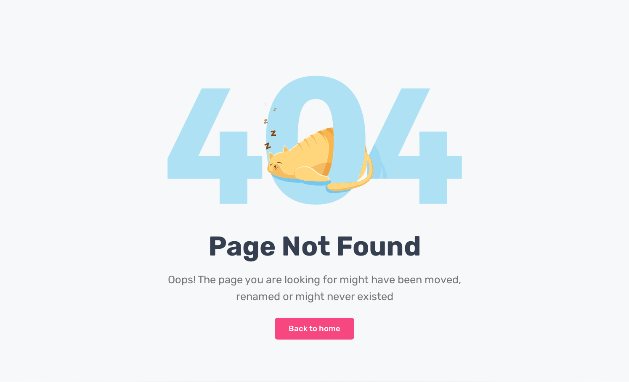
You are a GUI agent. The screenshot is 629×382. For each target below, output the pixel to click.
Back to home (314, 328)
